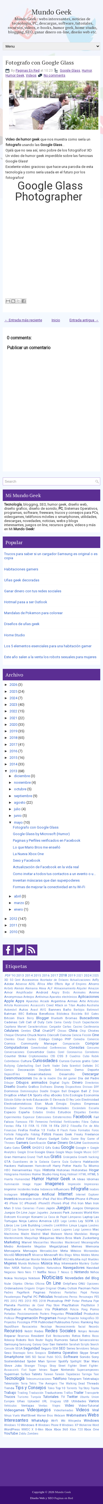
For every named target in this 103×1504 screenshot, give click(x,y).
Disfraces (46, 1087)
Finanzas (10, 1130)
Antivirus (42, 997)
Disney (59, 1087)
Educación (41, 1099)
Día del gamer (67, 1078)
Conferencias (58, 1048)
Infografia (79, 1189)
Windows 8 (29, 1425)
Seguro (46, 1348)
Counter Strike (15, 1056)
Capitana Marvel (15, 1026)
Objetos (18, 1284)
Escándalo (79, 1108)
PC (36, 1297)
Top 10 (60, 1388)
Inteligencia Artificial (38, 1194)
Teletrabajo (91, 1379)
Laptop (88, 1217)
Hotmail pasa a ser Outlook (25, 602)
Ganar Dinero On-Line (64, 1143)
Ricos (95, 1336)
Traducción (36, 1393)
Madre (25, 1234)
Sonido (85, 1357)
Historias (63, 1170)
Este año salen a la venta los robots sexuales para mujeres (50, 657)
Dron (96, 1091)
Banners (55, 1010)
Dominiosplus (29, 1091)
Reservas (23, 1336)
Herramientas (22, 1170)
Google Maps (64, 1152)
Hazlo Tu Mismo (86, 1166)
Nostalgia (20, 1278)
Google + (82, 1148)
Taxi (96, 1374)
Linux (73, 1225)
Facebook (82, 1116)
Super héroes (38, 1370)
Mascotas (57, 1242)
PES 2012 (10, 1301)
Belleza (31, 1014)
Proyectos (10, 1322)
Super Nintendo (62, 1370)
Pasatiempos (12, 1297)
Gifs (48, 1148)
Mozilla (75, 1259)
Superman (11, 1374)
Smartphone (14, 1357)
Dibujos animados (31, 1082)
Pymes (75, 1322)
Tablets (37, 1374)
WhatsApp (39, 1420)
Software (70, 1357)
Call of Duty (35, 1022)
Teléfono (60, 1379)
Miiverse (37, 1255)
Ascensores (21, 1005)
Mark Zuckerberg (86, 1238)
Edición (8, 1099)
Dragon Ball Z (79, 1091)
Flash (64, 1130)
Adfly (95, 980)
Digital (54, 1083)
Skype (84, 1353)
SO (34, 1357)
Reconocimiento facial (70, 1326)
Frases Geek (62, 1134)
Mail (46, 1234)
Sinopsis (40, 1353)
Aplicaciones (88, 997)
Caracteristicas (38, 1026)
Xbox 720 (76, 1429)
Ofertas (29, 1284)
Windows (91, 1420)
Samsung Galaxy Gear (34, 1344)
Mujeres (10, 1263)
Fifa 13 (21, 1126)
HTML (83, 1174)
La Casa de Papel (55, 1217)
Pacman (84, 1288)
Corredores (92, 1052)
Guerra (55, 1162)
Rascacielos (29, 1326)
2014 (13, 764)
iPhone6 (56, 1203)
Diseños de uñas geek (22, 624)
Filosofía (76, 1126)
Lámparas (75, 1217)
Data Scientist (71, 1066)
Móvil (57, 1259)
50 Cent (15, 980)
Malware (56, 1234)
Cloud (20, 1039)
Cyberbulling (25, 1066)
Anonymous (13, 997)
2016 (13, 751)
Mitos (76, 1255)
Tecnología (14, 1378)
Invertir (37, 1199)
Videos (31, 75)
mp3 (84, 1259)
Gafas (65, 1139)
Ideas (81, 1179)
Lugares (66, 1229)
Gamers (22, 1143)
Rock (31, 1340)
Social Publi (46, 1357)
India (35, 1189)
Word (95, 1425)
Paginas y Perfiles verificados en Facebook (46, 840)
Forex (72, 1130)
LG (97, 1221)
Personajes (86, 1297)
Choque (9, 1035)
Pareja (95, 1292)
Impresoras (91, 1184)
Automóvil (10, 1010)
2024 (13, 698)
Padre (95, 1288)
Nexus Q (67, 1272)
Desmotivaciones (18, 1078)
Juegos (63, 1207)
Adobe (9, 984)
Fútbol (30, 1139)
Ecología (76, 1095)
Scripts (85, 1344)
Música (46, 1263)
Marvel (27, 1242)
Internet (65, 1194)
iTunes (40, 1208)
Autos (23, 1010)
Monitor (35, 1259)
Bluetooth (57, 1018)
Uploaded (33, 1401)
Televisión (11, 1383)
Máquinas (47, 1238)
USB (66, 1401)
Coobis (51, 1052)
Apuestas (32, 1001)
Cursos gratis (80, 1061)
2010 (13, 932)
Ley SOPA (85, 1221)
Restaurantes (61, 1336)
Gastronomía (90, 1143)
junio (18, 816)
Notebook (34, 1278)
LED (56, 1221)
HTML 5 (93, 1174)
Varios (94, 1401)
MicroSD (9, 1255)
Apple (9, 1001)
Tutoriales (51, 1397)
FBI (31, 1122)
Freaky (78, 1134)
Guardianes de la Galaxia (31, 1162)
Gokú (56, 1148)
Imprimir (10, 1189)
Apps (19, 1001)
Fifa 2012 (61, 1126)
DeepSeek (45, 1070)
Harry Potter (62, 1166)
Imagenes (54, 1183)
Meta (64, 1251)
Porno (94, 1309)
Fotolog (35, 1134)
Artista (8, 1005)
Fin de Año (91, 1126)
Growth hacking (88, 1157)
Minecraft (51, 1255)
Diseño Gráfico (28, 1087)
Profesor (9, 1318)
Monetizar (22, 1259)
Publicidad (46, 1322)
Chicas (61, 1031)
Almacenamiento (65, 988)
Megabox (40, 1246)
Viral (95, 1410)
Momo (95, 1255)
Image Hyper (32, 1184)
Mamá (68, 1234)
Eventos (94, 1112)
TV (63, 1397)
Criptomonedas (38, 1056)
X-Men (39, 1429)
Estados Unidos (44, 1112)
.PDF (7, 975)
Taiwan (48, 1374)
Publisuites (62, 1322)
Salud (73, 1340)
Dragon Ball (58, 1091)
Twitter (72, 1397)
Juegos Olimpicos (85, 1208)
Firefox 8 (53, 1130)
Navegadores (74, 1268)
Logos (82, 1225)
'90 (13, 975)
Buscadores (89, 1018)
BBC (21, 1014)
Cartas (67, 1026)
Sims (30, 1353)
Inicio (56, 320)
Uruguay (55, 1401)
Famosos (21, 1122)
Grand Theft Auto (38, 1157)
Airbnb (8, 988)
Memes (76, 1246)
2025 (13, 691)
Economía (91, 1095)
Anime (94, 992)
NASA (15, 1268)
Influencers (61, 1189)
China (73, 1030)
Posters (44, 1314)
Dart (38, 1066)
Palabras (55, 1292)
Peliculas (46, 1297)
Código (44, 1039)
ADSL (32, 984)
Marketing (12, 1242)
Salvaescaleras (89, 1340)
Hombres (25, 1174)
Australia (93, 1005)
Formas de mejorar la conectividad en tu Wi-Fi (49, 887)
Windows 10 (12, 1425)
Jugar (32, 1212)
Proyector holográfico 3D (83, 1318)
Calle (49, 1022)
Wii (63, 1421)
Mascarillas (41, 1242)
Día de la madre (44, 1078)
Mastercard (72, 1242)
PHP (68, 1301)
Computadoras (16, 1047)
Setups (94, 1348)
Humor (87, 70)
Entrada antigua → (84, 320)
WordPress (12, 1429)
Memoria (92, 1246)
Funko (8, 1139)
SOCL (58, 1357)
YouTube (11, 1433)
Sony (95, 1357)
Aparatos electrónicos (63, 997)
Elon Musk (44, 1104)
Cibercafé (53, 1035)
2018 (13, 738)
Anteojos (28, 997)
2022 (13, 711)
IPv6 (73, 1203)
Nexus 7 (54, 1272)
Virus (8, 1415)
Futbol (19, 1139)
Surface (25, 1374)
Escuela (94, 1108)
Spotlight (75, 1361)
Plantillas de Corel (31, 1305)
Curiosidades (45, 1060)
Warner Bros (45, 1415)
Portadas (10, 1314)
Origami (29, 1288)
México (76, 1251)
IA (74, 1179)
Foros (95, 1130)
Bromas (71, 1018)
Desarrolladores (39, 1074)
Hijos (37, 1170)
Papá (83, 1292)
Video (69, 1405)
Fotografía (22, 1134)
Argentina (58, 1001)
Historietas (79, 1170)
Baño (67, 1010)
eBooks (56, 1095)
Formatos (84, 1130)
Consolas (76, 1047)
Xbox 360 (61, 1429)
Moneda (9, 1259)
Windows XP (70, 1425)
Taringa (87, 1374)
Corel (61, 1052)
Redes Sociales (60, 1330)
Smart (94, 1353)
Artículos (93, 1001)
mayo (18, 822)
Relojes (82, 1331)
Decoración (26, 1070)
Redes (38, 1331)
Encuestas (26, 1108)
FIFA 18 (46, 1126)
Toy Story (84, 1388)
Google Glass (70, 70)
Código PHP (61, 1039)
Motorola (46, 1259)
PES (96, 1297)
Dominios (11, 1091)
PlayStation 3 (90, 1305)
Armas (72, 1001)
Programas (47, 1318)
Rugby (49, 1340)
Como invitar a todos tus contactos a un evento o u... (54, 874)
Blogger (42, 1018)
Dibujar (9, 1083)
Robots (21, 1340)
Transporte (92, 1393)
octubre (20, 789)
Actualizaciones (80, 980)
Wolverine (85, 1425)
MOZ (65, 1259)
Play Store (53, 1305)
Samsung (11, 1344)
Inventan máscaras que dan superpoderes (46, 880)
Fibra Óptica (90, 1122)
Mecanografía (90, 1242)
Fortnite (9, 1134)
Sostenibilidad (14, 1361)
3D (6, 980)
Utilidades (78, 1401)
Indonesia (46, 1189)
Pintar (76, 1301)
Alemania (31, 988)
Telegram (75, 1379)
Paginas (39, 1292)
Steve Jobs (13, 1366)
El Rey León (73, 1099)
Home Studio (14, 635)
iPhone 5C (16, 1203)
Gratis (56, 1156)
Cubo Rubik (91, 1056)
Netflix (41, 1272)
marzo (19, 903)
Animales (79, 992)
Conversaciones (14, 1052)
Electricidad (90, 1099)
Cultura (26, 1061)
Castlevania (91, 1026)
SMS (27, 1357)
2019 (13, 731)
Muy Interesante (66, 1263)
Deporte (93, 1070)
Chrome (20, 1035)
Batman (10, 1014)
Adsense (21, 984)
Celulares (11, 1030)
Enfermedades (60, 1108)
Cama (58, 1022)
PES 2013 (24, 1301)
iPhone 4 (81, 1199)
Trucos (9, 1397)
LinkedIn (47, 1225)
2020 (13, 724)
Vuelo (16, 1415)
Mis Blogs (65, 1255)
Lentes (72, 1221)
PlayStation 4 (15, 1309)
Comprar (92, 1043)
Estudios (64, 1112)
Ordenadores (13, 1288)
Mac (96, 1229)
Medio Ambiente (17, 1246)
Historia (49, 1170)
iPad (46, 1199)
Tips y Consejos (30, 1387)
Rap (96, 1322)
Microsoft (23, 1255)
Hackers (10, 1166)
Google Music (82, 1152)
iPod (66, 1203)
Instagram (11, 1194)
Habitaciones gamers (21, 569)
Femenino (41, 1122)
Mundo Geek (51, 11)
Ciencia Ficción (81, 1035)
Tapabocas (73, 1374)
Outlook (72, 1288)
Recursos (13, 1330)
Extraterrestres (62, 1117)
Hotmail (72, 1174)
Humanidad (22, 1179)
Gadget (54, 1139)
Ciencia (65, 1035)
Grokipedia (70, 1157)
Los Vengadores (40, 1229)
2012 (13, 919)
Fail (96, 1117)
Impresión (74, 1184)
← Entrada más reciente (23, 320)
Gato (7, 1148)
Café (21, 1022)
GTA (7, 1162)
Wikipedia (74, 1421)
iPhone (68, 1199)
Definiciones (63, 1070)
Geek (26, 1147)
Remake (94, 1331)
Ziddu (22, 1433)
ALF (50, 988)
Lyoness (86, 1229)
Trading (22, 1393)
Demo (79, 1070)
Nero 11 (30, 1272)
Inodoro (94, 1189)
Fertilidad (55, 1122)
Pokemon (60, 1309)
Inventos (11, 1199)
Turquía (35, 1397)
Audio (81, 1005)
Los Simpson (20, 1229)
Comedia (79, 1039)
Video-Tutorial (89, 1405)
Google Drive (25, 1152)
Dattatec (88, 1066)
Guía (65, 1162)
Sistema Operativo (63, 1353)
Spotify (63, 1361)
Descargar (90, 1074)
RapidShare (11, 1326)
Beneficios (46, 1014)
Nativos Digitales (32, 1268)
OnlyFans (70, 1284)
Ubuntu (84, 1397)
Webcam (59, 1415)
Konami (37, 1217)
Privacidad (74, 1313)
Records (94, 1326)
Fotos (46, 1134)
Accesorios (30, 980)
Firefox (23, 1130)
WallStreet (28, 1415)
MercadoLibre (48, 1251)
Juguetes (42, 1212)
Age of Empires (76, 984)
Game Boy (78, 1139)
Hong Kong (59, 1174)
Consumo (93, 1048)
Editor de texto (23, 1099)
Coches (31, 1039)
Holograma (11, 1174)
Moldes (85, 1255)
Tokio (51, 1388)
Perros (73, 1297)
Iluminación (11, 1184)
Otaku (61, 1288)
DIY (96, 1087)
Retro (86, 1336)
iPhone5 (30, 1203)
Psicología (23, 1322)
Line (17, 1225)
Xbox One (91, 1429)
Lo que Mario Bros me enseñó (36, 847)
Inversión (25, 1199)
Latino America (40, 1221)
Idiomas (93, 1179)
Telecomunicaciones (39, 1379)
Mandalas (81, 1234)
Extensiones (43, 1117)
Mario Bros (64, 1238)
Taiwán (59, 1374)
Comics (9, 1043)
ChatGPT (48, 1031)
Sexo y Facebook (26, 860)
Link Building (30, 1225)
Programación (27, 1318)
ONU (81, 1284)
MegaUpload (58, 1246)
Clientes (9, 1039)
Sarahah (74, 1344)
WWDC (25, 1429)
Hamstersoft (43, 1166)
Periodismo (61, 1297)
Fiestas (9, 1126)
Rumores (61, 1340)
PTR (34, 1322)
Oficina (39, 1284)
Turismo (22, 1397)
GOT (96, 1152)
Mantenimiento (13, 1238)
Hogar (94, 1170)
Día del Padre (88, 1078)
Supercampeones (88, 1370)
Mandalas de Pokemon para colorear (33, 613)
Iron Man (84, 1203)
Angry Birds (61, 992)
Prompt (61, 1318)
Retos (76, 1336)
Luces (56, 1229)
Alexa (42, 988)
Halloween (25, 1166)
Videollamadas (63, 1410)
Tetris (33, 1383)
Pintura (86, 1301)
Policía (74, 1309)
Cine (95, 1035)
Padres (8, 1292)
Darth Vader (51, 1066)
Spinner (51, 1361)
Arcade (44, 1001)
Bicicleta (76, 1014)
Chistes (93, 1031)
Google (67, 1147)
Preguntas (57, 1314)
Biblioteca (63, 1014)
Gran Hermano (15, 1157)
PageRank (23, 1292)
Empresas (91, 1104)
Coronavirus (74, 1052)
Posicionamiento (27, 1314)
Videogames (14, 1410)
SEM (55, 1348)
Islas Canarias (25, 1208)
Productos (91, 1314)
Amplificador (24, 992)
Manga (94, 1234)
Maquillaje (31, 1238)
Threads (93, 1383)
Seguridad (31, 1348)
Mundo (22, 1263)
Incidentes (24, 1189)
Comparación (71, 1043)
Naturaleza (54, 1268)
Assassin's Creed (42, 1005)
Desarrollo (66, 1074)
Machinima (11, 1234)
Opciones (93, 1284)
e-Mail (22, 1095)
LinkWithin (61, 1225)
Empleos (75, 1104)
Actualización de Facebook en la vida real (46, 867)
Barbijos (79, 1010)
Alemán (19, 988)
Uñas (21, 1401)
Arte (82, 1001)
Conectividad (39, 1048)
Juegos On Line (15, 1212)
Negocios (10, 1272)
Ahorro (93, 984)
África (41, 984)
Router (39, 1340)
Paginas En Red (28, 70)
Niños (94, 1272)
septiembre (23, 796)
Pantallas (71, 1292)
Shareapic (19, 1353)
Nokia (8, 1278)
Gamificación (37, 1143)
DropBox (10, 1095)
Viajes (56, 1405)
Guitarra (75, 1162)
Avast (34, 1010)
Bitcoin (9, 1018)
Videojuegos (39, 1409)
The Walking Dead (72, 1383)
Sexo (7, 1353)
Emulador (10, 1108)
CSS (52, 1056)
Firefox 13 (37, 1130)
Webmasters (76, 1415)
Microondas (91, 1251)
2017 (13, 744)
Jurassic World (81, 1212)
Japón (50, 1208)
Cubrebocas (12, 1061)
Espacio (10, 1112)
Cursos (64, 1061)
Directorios (92, 1083)
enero (18, 909)
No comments (54, 75)
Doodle (44, 1091)
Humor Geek (14, 75)
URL (44, 1401)
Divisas (88, 1087)
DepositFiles (12, 1074)
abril (17, 896)
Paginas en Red (63, 1498)
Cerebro (26, 1031)
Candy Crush (72, 1022)
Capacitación (90, 1022)
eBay (46, 1095)
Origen (40, 1288)
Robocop (9, 1340)
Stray (53, 1366)
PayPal (27, 1297)
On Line (53, 1283)
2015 (13, 758)
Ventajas (27, 1405)
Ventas (43, 1405)
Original (51, 1288)
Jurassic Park (59, 1212)
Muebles (93, 1259)
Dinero (77, 1082)
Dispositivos (73, 1087)
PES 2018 (39, 1301)
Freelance (92, 1134)
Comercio (93, 1039)
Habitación (91, 1162)
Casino (77, 1026)
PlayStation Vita (39, 1309)
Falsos (9, 1122)
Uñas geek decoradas (21, 580)
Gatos (16, 1148)
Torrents (71, 1388)
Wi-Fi (54, 1421)
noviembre (22, 782)
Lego (64, 1221)
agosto (20, 802)
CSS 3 (62, 1056)
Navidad (93, 1268)
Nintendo (81, 1272)
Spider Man (35, 1361)
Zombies (32, 1433)
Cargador (55, 1026)
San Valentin (58, 1344)
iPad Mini (56, 1199)
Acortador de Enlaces (54, 980)
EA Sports (35, 1095)
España (24, 1112)
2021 (13, 718)
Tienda (9, 1388)
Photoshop (55, 1301)
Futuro (42, 1139)
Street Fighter (68, 1366)
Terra (24, 1383)
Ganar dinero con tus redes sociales (32, 591)
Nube (7, 1284)
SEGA (19, 1348)
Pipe (96, 1301)
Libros (8, 1225)
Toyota (95, 1388)
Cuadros (74, 1056)
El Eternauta (57, 1099)
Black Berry (25, 1018)
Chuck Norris (36, 1035)
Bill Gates (92, 1014)
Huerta (8, 1179)
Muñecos (34, 1263)
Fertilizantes (72, 1122)
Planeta (9, 1305)
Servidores (82, 1348)
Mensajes (30, 1251)
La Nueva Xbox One (28, 854)
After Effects (55, 984)
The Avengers (47, 1383)
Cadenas (10, 1022)
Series (70, 1348)
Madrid (35, 1234)
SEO (62, 1348)
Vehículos (10, 1405)
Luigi (76, 1229)
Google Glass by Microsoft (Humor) (41, 834)
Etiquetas (80, 1112)
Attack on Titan (65, 1005)
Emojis (61, 1104)
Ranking (87, 1322)
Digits (65, 1083)
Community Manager (39, 1043)
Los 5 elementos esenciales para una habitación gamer (47, 646)
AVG (43, 1010)
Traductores (54, 1393)
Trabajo (10, 1393)
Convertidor (35, 1052)
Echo (66, 1095)
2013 (13, 771)
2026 (13, 685)
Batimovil (93, 1010)
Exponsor (29, 1117)
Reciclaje (46, 1326)
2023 (13, 705)
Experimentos (12, 1117)
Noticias (52, 1277)
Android (42, 992)
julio (17, 809)
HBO (7, 1170)
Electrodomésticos (18, 1104)
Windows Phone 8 (49, 1425)
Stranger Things (35, 1366)
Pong (84, 1309)
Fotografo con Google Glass (39, 62)
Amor (8, 992)
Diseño (9, 1087)
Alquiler (82, 988)
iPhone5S (44, 1203)
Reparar (10, 1336)
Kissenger (23, 1217)
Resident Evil (41, 1336)
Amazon (93, 988)
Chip (83, 1031)
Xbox (48, 1429)
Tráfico (68, 1393)
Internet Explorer (87, 1194)
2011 (13, 925)
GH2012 (38, 1148)
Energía (42, 1108)
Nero (21, 1272)
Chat (36, 1030)
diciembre (22, 776)
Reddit (28, 1331)
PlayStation (70, 1305)
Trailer (78, 1393)
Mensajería (12, 1251)
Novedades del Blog (82, 1278)
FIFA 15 (34, 1126)
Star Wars (91, 1361)
